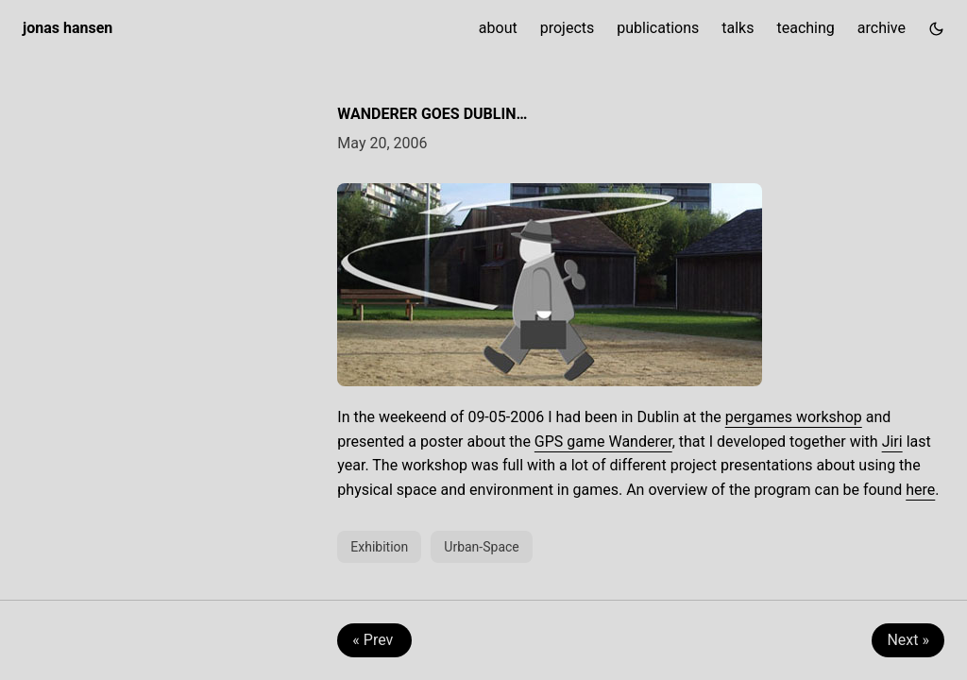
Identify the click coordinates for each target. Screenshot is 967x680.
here (920, 490)
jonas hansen (67, 28)
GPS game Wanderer (603, 441)
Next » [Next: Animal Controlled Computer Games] (908, 640)
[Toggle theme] (936, 28)
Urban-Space (481, 546)
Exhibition (379, 546)
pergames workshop (793, 417)
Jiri (892, 441)
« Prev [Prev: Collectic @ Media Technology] (374, 640)
